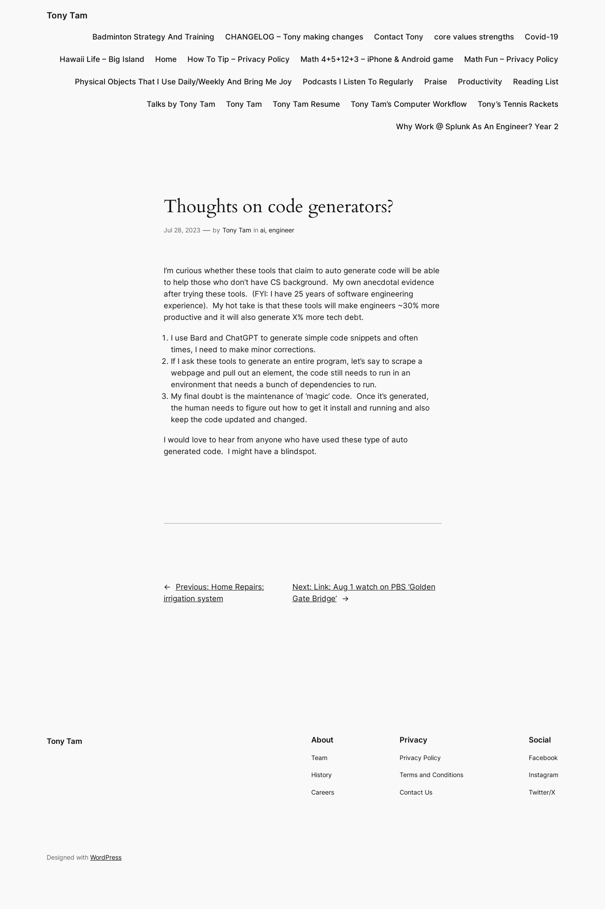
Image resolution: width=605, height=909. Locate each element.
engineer (281, 230)
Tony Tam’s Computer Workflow (409, 104)
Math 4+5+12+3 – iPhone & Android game (376, 59)
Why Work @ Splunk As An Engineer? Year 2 (477, 126)
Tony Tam (67, 15)
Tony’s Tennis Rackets (518, 104)
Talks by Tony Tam (181, 104)
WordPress (106, 857)
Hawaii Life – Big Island (102, 59)
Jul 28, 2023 (182, 230)
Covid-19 (541, 36)
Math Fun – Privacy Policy (511, 59)
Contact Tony (398, 36)
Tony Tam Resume (306, 104)
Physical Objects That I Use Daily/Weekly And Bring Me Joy (183, 81)
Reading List (535, 81)
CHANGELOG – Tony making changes (294, 36)
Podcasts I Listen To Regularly (358, 81)
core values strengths (474, 36)
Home (166, 59)
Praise (435, 81)
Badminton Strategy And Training (153, 36)
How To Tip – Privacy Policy (238, 59)
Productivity (480, 81)
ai (262, 230)
